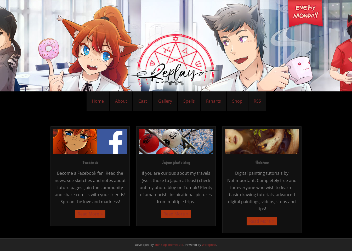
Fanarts (213, 101)
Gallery (165, 101)
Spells (189, 101)
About (121, 101)
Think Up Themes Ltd (169, 245)
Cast (142, 101)
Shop (237, 101)
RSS (257, 101)
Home (98, 101)
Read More (88, 214)
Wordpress (209, 245)
